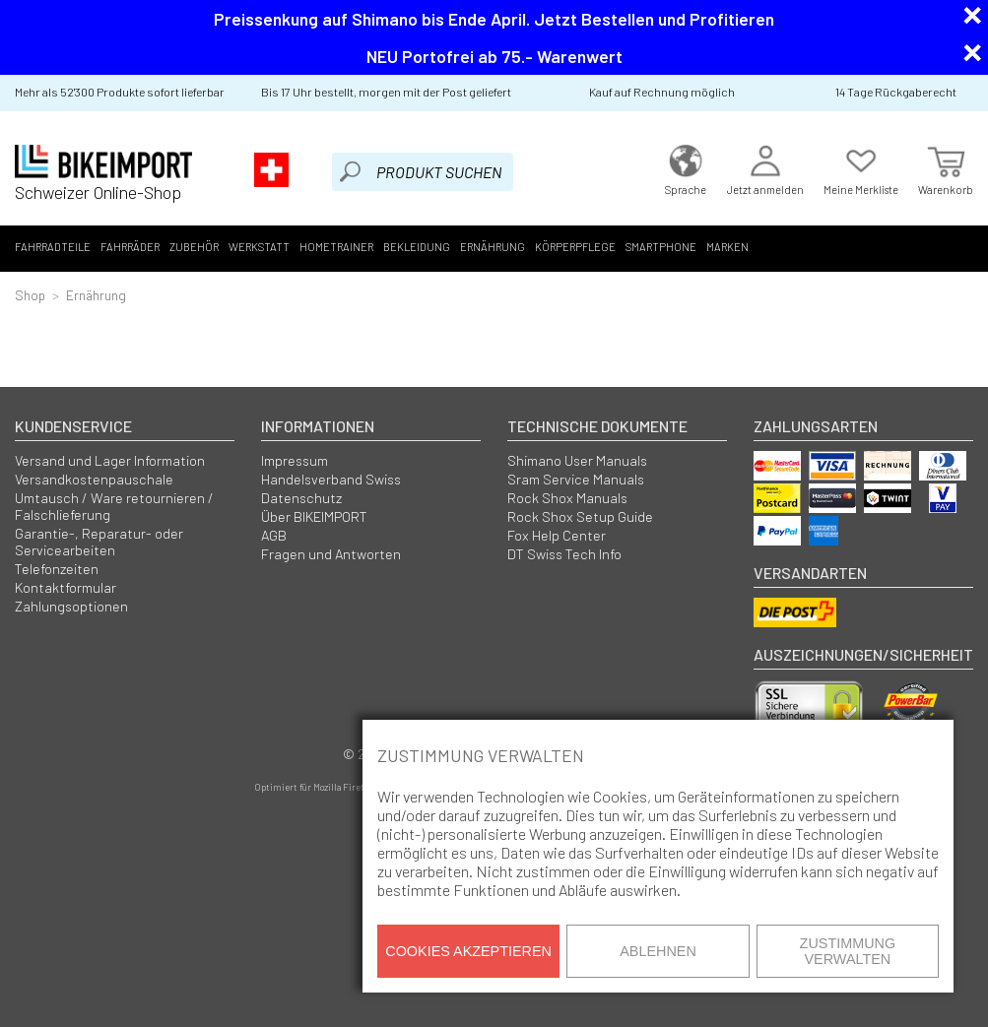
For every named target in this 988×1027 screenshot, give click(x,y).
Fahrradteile (53, 246)
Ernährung (492, 246)
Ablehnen (658, 951)
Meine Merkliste (860, 168)
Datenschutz (301, 497)
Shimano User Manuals (577, 460)
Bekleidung (416, 246)
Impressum (294, 460)
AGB (274, 535)
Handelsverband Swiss (331, 479)
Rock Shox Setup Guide (580, 516)
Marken (727, 246)
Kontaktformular (65, 587)
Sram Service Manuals (575, 479)
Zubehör (194, 246)
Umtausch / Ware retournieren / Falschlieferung (114, 506)
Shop (30, 295)
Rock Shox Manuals (567, 497)
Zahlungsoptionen (71, 606)
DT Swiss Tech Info (564, 554)
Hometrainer (336, 246)
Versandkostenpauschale (94, 479)
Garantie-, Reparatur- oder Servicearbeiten (99, 541)
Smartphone (661, 246)
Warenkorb (945, 168)
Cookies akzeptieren (468, 951)
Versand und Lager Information (110, 460)
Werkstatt (259, 246)
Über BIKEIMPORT (314, 516)
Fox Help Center (556, 535)
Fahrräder (130, 246)
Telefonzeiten (57, 568)
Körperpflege (575, 246)
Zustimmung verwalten (848, 951)
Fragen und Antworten (331, 554)
